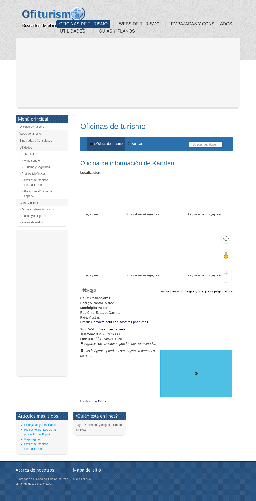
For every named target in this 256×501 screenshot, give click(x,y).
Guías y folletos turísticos (38, 209)
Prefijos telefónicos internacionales (36, 182)
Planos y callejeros (34, 216)
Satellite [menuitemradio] (111, 180)
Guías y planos (29, 202)
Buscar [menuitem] (134, 144)
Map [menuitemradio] (91, 180)
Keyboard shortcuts (171, 291)
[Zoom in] (226, 273)
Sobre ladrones (31, 154)
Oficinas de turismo (32, 126)
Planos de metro (32, 222)
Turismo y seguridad (37, 167)
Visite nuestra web (111, 329)
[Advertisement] (128, 74)
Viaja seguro (32, 160)
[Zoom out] (226, 283)
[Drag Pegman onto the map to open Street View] (226, 256)
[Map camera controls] (226, 238)
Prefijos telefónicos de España (38, 194)
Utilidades (26, 147)
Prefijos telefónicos (34, 173)
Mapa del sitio (82, 479)
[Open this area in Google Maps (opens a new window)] (89, 290)
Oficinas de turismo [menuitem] (106, 144)
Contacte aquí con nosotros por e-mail (119, 322)
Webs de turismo (30, 133)
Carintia (103, 401)
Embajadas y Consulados (36, 140)
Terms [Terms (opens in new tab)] (228, 291)
